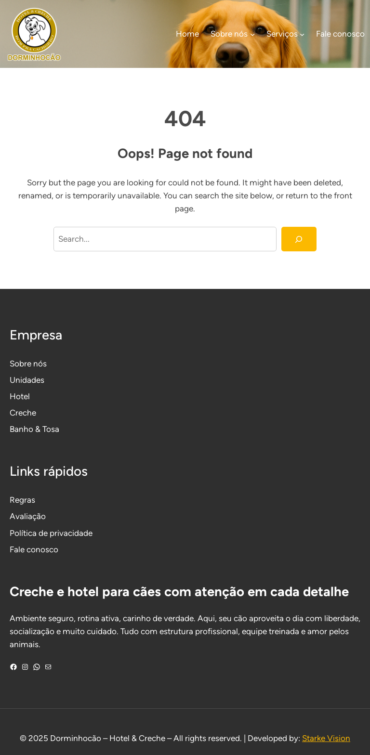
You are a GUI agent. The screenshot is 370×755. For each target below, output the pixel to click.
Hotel (20, 396)
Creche (23, 412)
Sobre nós (28, 363)
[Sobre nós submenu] (252, 34)
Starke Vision (326, 738)
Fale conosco (34, 549)
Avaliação (28, 516)
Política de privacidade (51, 533)
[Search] (299, 239)
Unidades (27, 380)
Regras (22, 500)
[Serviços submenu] (302, 34)
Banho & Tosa (34, 429)
